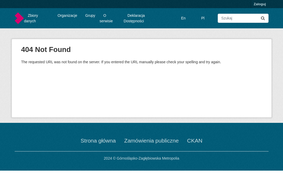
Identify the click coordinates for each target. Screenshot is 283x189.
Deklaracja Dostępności (134, 18)
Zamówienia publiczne (151, 141)
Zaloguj (260, 4)
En (183, 18)
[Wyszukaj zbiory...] (243, 18)
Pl (202, 18)
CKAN (194, 141)
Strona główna (98, 141)
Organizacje (67, 15)
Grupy (90, 15)
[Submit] (263, 18)
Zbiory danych (31, 18)
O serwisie (106, 18)
